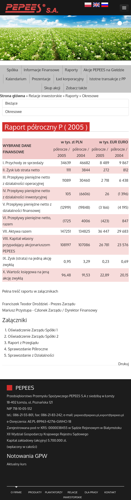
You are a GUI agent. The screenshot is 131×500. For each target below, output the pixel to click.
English (96, 4)
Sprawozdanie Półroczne (28, 349)
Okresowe (90, 96)
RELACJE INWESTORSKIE (72, 495)
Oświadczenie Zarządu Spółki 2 (33, 336)
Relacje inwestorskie (45, 96)
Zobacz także (76, 88)
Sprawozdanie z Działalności (31, 355)
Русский (104, 4)
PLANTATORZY (53, 492)
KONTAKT (110, 492)
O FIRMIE (16, 492)
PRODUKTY (35, 492)
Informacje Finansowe (41, 70)
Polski (88, 4)
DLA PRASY (91, 492)
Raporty (71, 70)
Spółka (12, 70)
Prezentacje (41, 79)
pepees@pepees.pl (86, 415)
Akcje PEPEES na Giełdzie (103, 70)
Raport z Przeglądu (23, 342)
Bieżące (11, 103)
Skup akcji (52, 88)
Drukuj (123, 364)
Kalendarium (16, 79)
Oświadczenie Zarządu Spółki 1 (32, 330)
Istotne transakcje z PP (107, 79)
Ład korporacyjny (70, 79)
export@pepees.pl (112, 415)
